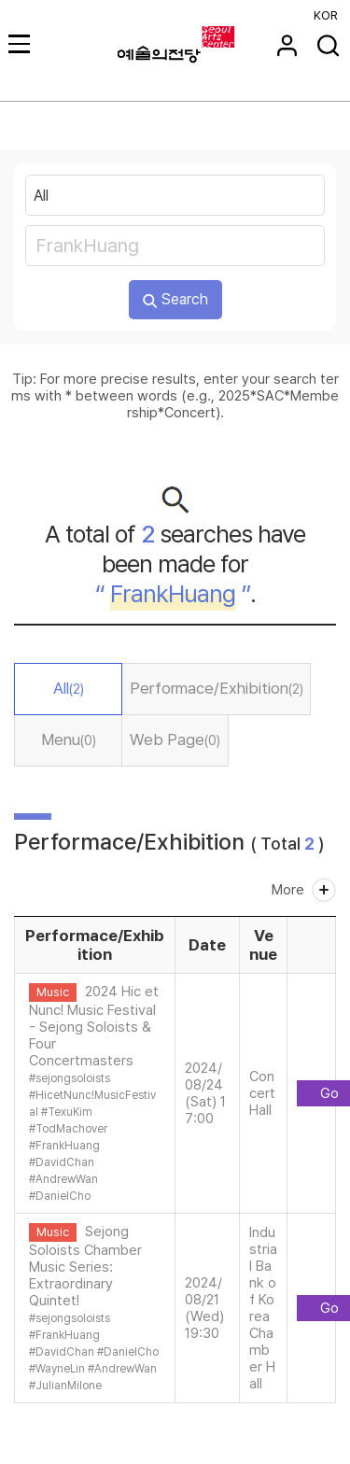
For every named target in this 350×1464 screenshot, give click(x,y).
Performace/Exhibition (216, 688)
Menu (68, 739)
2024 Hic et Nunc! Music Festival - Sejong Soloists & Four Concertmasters (94, 1026)
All (68, 688)
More (288, 889)
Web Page (175, 739)
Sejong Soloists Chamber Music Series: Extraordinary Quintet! (85, 1266)
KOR (326, 15)
